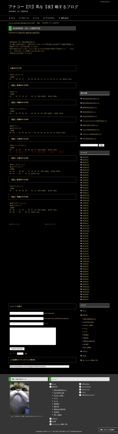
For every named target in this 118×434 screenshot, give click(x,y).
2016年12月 (85, 256)
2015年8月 (85, 297)
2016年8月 (85, 266)
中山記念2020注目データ (89, 116)
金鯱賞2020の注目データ (89, 107)
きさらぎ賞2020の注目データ (90, 129)
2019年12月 (85, 165)
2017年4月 (85, 246)
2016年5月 (85, 274)
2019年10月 (85, 170)
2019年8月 (85, 175)
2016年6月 (85, 271)
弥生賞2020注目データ (88, 112)
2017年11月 (85, 228)
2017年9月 (85, 233)
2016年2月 (85, 281)
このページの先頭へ (109, 430)
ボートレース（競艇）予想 (90, 360)
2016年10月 (85, 261)
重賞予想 (85, 338)
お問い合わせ (65, 18)
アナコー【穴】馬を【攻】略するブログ (43, 7)
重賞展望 (85, 335)
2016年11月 (85, 258)
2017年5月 (85, 243)
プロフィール (25, 18)
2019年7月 (85, 177)
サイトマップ (106, 1)
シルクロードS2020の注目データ (91, 134)
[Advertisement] (24, 239)
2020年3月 (85, 157)
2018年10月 (85, 200)
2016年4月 (85, 276)
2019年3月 (85, 187)
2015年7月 (85, 299)
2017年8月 (85, 236)
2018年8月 (85, 205)
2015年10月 (85, 291)
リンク (37, 18)
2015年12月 (85, 286)
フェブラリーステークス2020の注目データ (94, 121)
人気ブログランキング (88, 395)
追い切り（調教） (88, 325)
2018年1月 (85, 223)
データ (85, 328)
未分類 (84, 355)
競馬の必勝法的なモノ (89, 319)
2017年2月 (85, 251)
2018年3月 (85, 218)
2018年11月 (85, 198)
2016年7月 (85, 269)
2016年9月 (85, 264)
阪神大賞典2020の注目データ (90, 103)
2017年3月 (85, 248)
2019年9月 (85, 172)
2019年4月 (85, 185)
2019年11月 (85, 167)
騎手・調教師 (87, 347)
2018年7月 (85, 208)
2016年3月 (85, 279)
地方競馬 (85, 344)
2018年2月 (85, 220)
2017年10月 (85, 231)
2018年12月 (85, 195)
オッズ (85, 331)
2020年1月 (85, 162)
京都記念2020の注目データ (90, 125)
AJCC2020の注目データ (89, 138)
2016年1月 (85, 284)
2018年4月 (85, 215)
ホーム (13, 18)
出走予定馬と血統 (88, 322)
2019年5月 (85, 182)
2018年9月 (85, 203)
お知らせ (85, 351)
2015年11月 (85, 289)
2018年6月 (85, 210)
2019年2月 (85, 190)
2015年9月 (85, 294)
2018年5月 (85, 213)
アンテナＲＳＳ (50, 18)
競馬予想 (22, 33)
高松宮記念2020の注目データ (90, 98)
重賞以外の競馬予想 (32, 33)
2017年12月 (85, 225)
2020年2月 (85, 159)
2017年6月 (85, 241)
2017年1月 (85, 253)
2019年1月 (85, 192)
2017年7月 (85, 238)
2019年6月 (85, 180)
